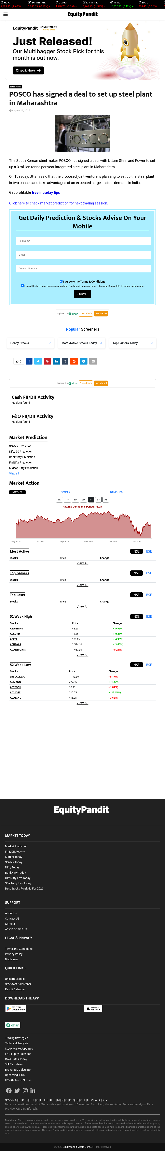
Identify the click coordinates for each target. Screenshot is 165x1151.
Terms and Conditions (18, 948)
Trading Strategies (16, 1038)
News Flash (86, 313)
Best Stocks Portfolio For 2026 (24, 888)
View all (14, 473)
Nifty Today (12, 867)
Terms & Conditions (92, 281)
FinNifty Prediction (20, 462)
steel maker (48, 160)
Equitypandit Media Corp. (77, 1147)
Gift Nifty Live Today (17, 878)
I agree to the (84, 281)
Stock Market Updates (19, 1048)
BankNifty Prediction (22, 457)
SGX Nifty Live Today (18, 883)
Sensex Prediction (20, 446)
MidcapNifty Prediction (23, 468)
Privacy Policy (14, 954)
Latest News (15, 87)
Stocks (9, 1100)
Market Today (13, 856)
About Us (11, 913)
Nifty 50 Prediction (20, 451)
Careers (10, 923)
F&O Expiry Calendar (18, 1053)
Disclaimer (11, 959)
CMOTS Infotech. (27, 1108)
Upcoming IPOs (15, 1075)
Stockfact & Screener (18, 984)
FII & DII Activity (15, 851)
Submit (83, 294)
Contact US (12, 918)
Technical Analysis (16, 1043)
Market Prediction (16, 846)
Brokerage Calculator (18, 1069)
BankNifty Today (15, 872)
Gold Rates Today (16, 1059)
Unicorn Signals (15, 978)
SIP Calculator (14, 1064)
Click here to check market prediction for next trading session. (58, 203)
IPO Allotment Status (18, 1080)
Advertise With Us (16, 929)
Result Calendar (15, 989)
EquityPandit (83, 14)
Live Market (101, 313)
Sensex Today (13, 862)
